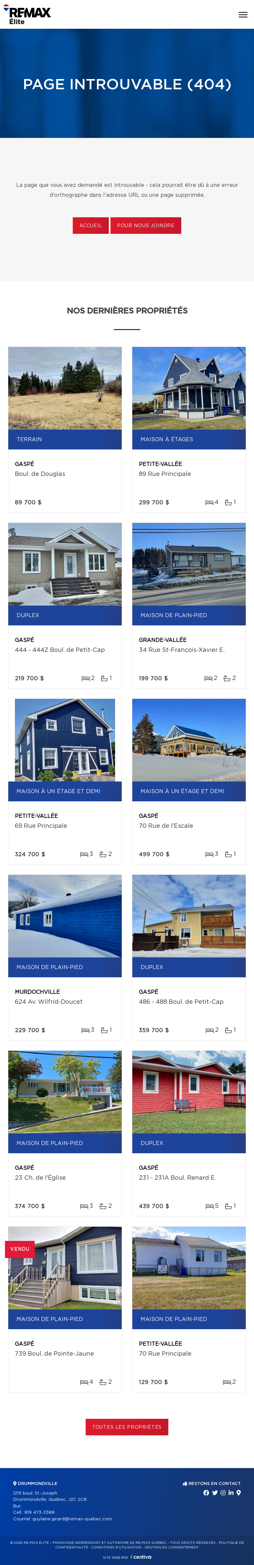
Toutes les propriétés (127, 1427)
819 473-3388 (39, 1512)
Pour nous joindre (146, 226)
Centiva (140, 1557)
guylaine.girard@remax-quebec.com (72, 1519)
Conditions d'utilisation (116, 1547)
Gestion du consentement (172, 1547)
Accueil (90, 226)
